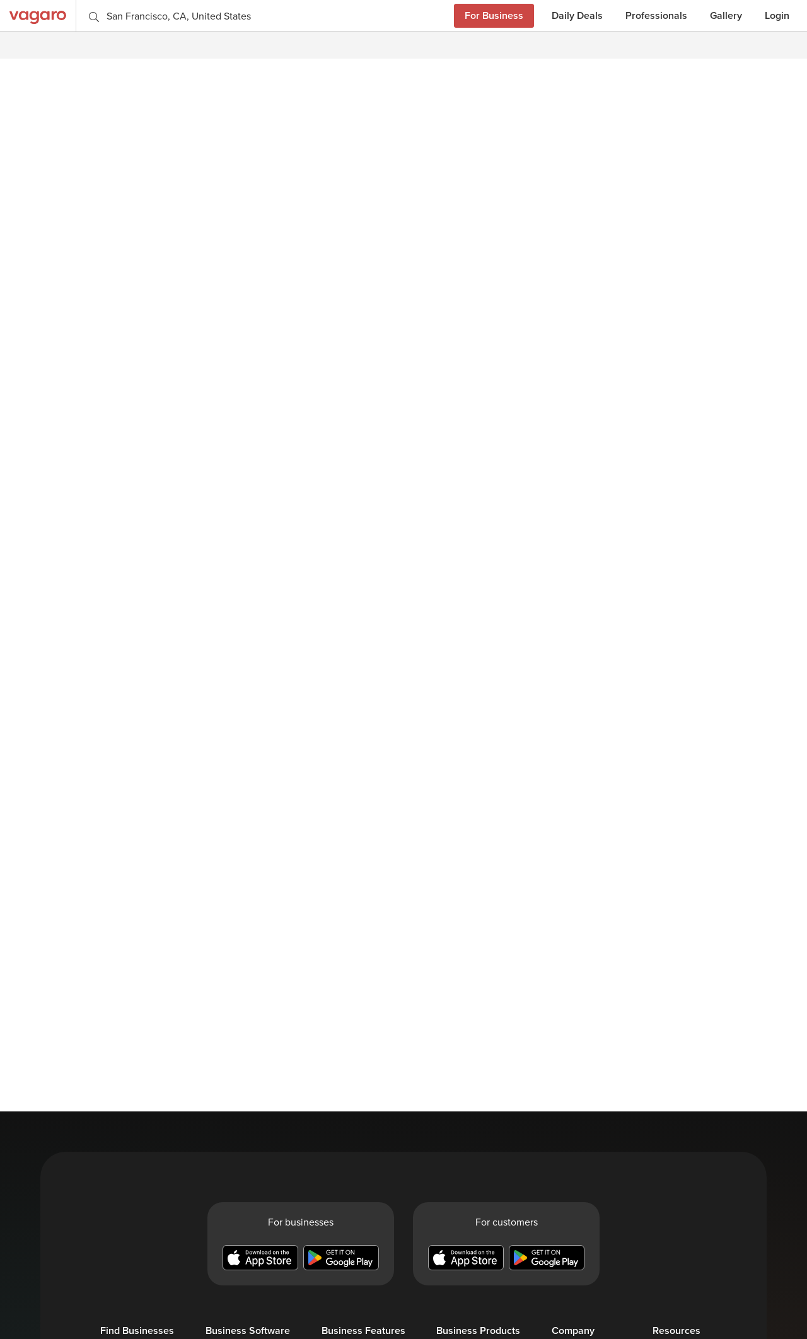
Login (777, 15)
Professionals (656, 15)
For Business (494, 15)
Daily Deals (577, 15)
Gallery (726, 15)
